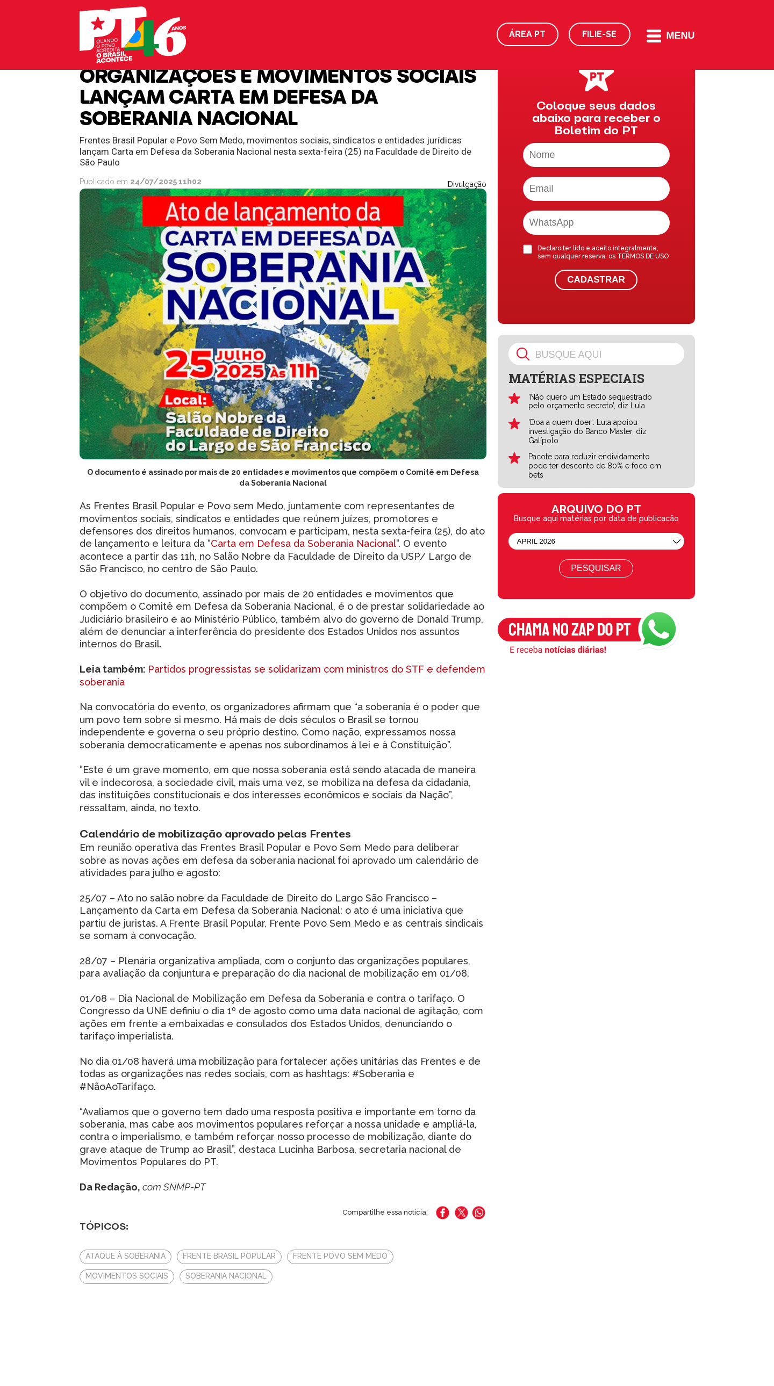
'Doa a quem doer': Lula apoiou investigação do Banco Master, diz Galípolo (587, 431)
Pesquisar (596, 568)
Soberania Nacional (226, 1276)
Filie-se (599, 34)
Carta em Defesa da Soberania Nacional (303, 543)
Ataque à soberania (125, 1256)
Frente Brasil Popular (229, 1256)
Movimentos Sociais (126, 1276)
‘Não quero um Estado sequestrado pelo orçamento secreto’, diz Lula (590, 401)
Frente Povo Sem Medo (340, 1256)
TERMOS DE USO (643, 256)
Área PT (527, 34)
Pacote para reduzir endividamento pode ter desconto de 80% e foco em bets (594, 465)
